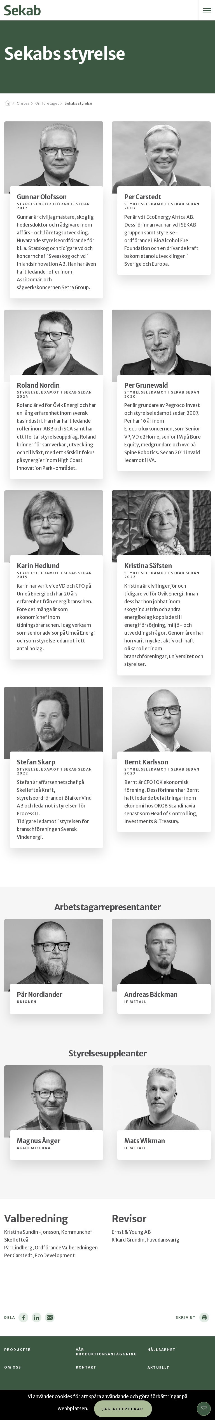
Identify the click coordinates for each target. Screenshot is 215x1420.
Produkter (17, 1350)
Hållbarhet (162, 1350)
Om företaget (47, 103)
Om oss (23, 103)
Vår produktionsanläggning (106, 1352)
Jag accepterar (123, 1409)
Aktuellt (159, 1367)
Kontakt (86, 1367)
